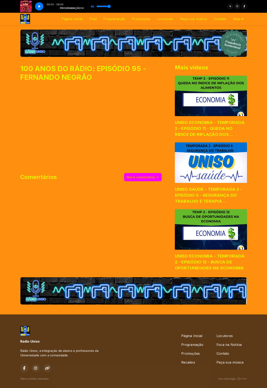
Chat (93, 19)
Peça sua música (193, 19)
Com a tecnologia (232, 378)
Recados (188, 362)
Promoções (141, 19)
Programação (114, 19)
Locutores (165, 19)
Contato (220, 19)
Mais (238, 19)
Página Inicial (71, 19)
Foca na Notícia (229, 345)
